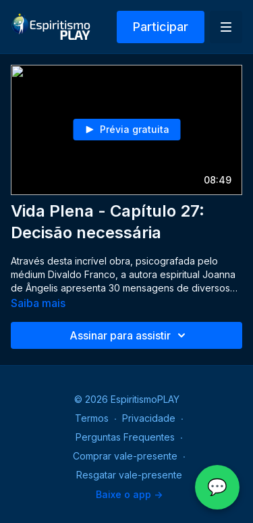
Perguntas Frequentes (125, 437)
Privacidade (148, 418)
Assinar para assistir (129, 335)
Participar (160, 27)
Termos (92, 418)
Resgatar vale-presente (129, 474)
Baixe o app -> (129, 494)
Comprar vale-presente (125, 456)
